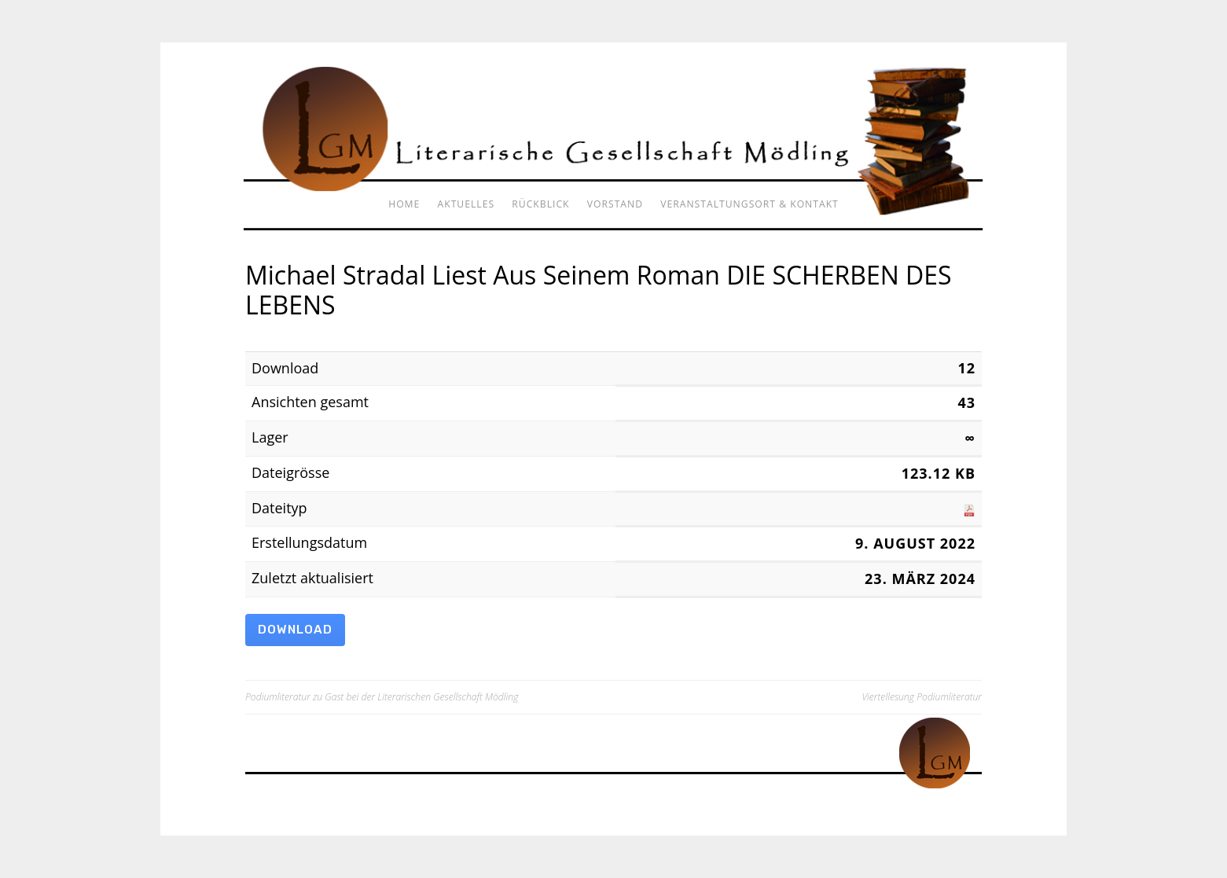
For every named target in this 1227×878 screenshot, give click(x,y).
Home (404, 204)
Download (295, 630)
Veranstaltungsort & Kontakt (749, 204)
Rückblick (540, 204)
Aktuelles (466, 204)
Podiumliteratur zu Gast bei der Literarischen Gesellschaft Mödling (381, 697)
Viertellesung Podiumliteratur (922, 697)
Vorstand (615, 204)
